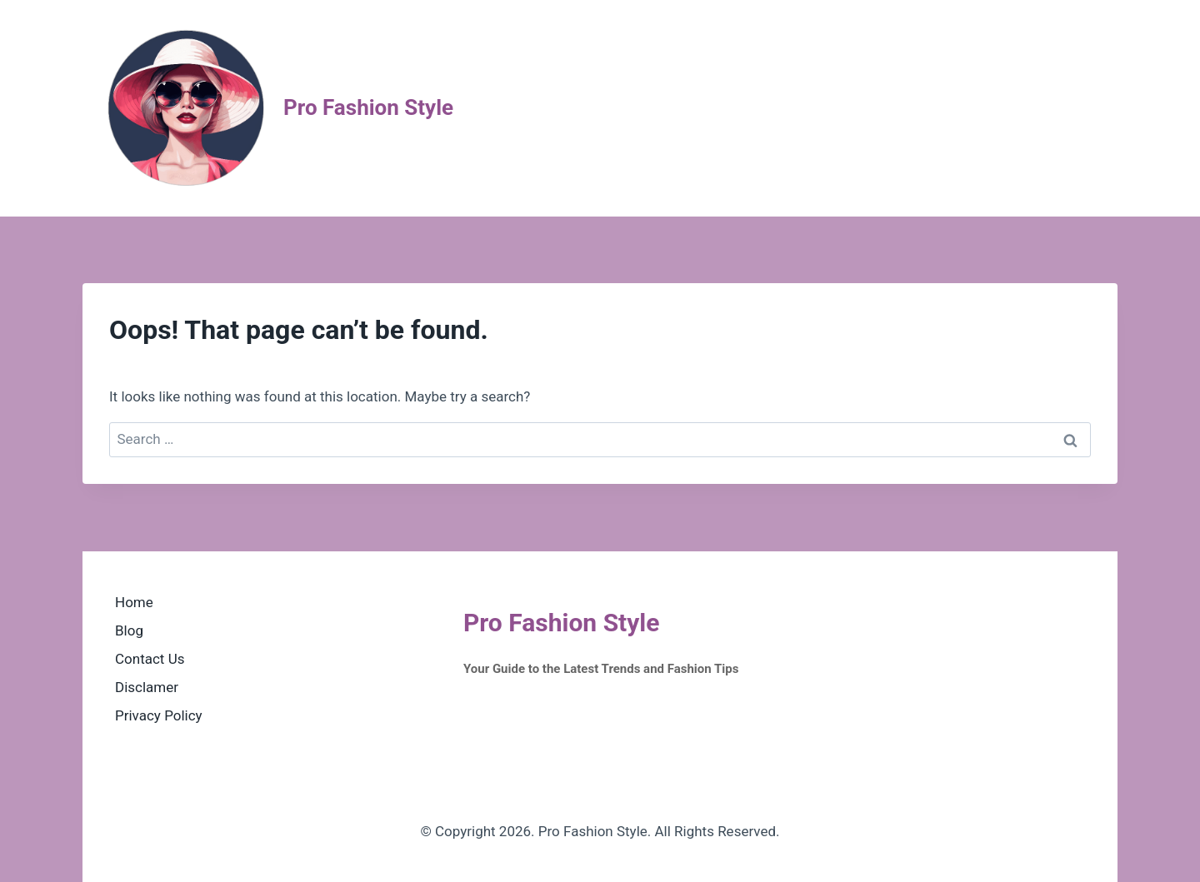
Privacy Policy (158, 715)
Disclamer (146, 687)
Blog (129, 630)
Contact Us (149, 658)
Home (134, 602)
